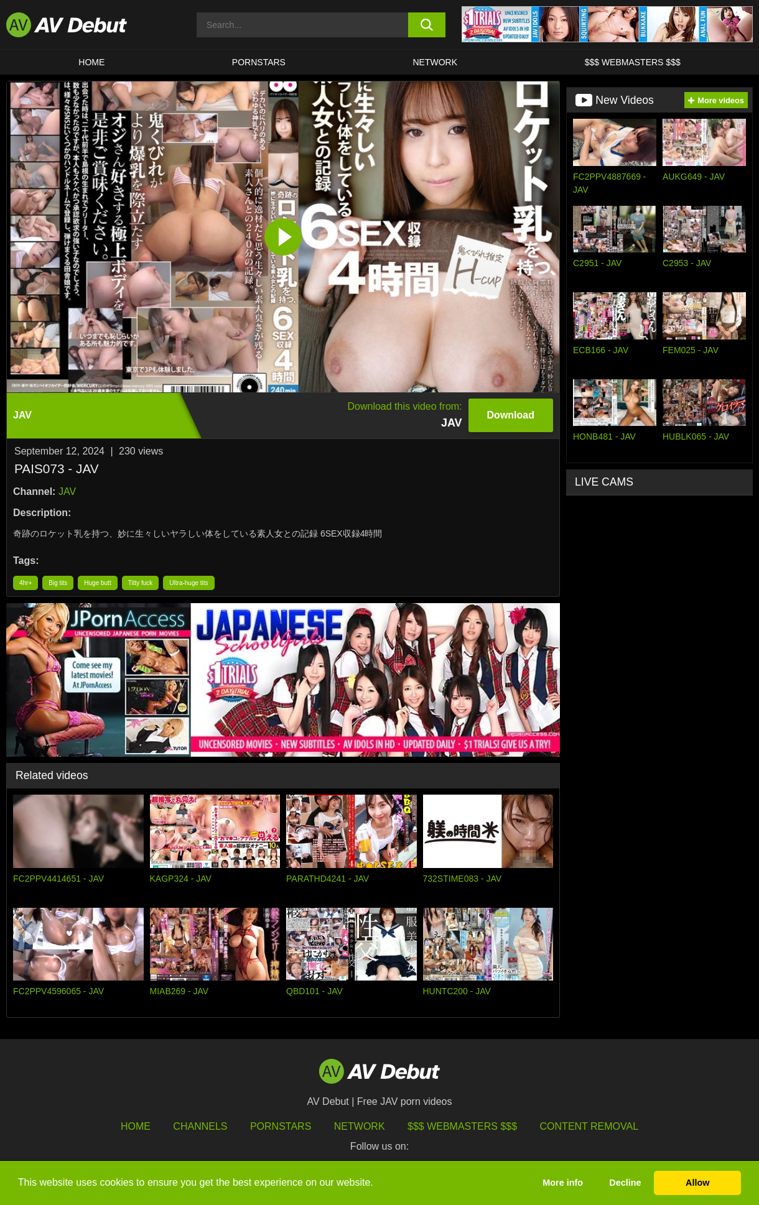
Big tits (58, 582)
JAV (67, 491)
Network (435, 62)
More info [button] (562, 1183)
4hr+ (25, 582)
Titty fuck (140, 582)
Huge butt (97, 582)
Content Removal (589, 1126)
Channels (200, 1126)
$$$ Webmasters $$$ (633, 62)
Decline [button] (625, 1183)
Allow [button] (697, 1183)
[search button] (426, 24)
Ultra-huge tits (188, 582)
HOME (91, 62)
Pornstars (259, 62)
